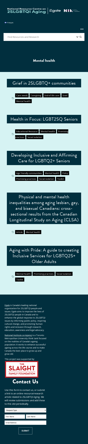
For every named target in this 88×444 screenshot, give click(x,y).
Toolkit (60, 178)
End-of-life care (51, 95)
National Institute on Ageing (18, 335)
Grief (65, 95)
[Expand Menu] (82, 25)
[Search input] (41, 37)
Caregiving (36, 95)
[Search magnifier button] (80, 37)
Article (19, 232)
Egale (7, 305)
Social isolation (34, 137)
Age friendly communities (29, 173)
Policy (65, 173)
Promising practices (26, 178)
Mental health (23, 101)
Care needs (22, 95)
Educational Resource (27, 131)
